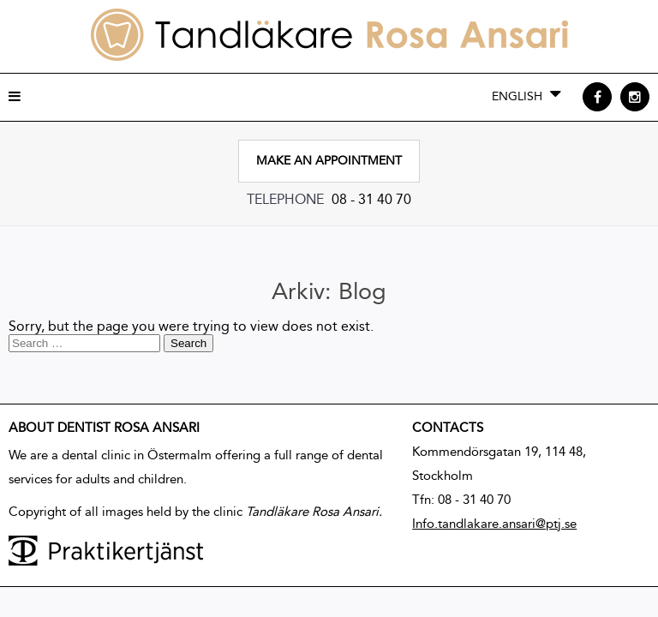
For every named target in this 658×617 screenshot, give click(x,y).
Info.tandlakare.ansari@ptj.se (494, 523)
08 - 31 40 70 (371, 199)
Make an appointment (329, 160)
